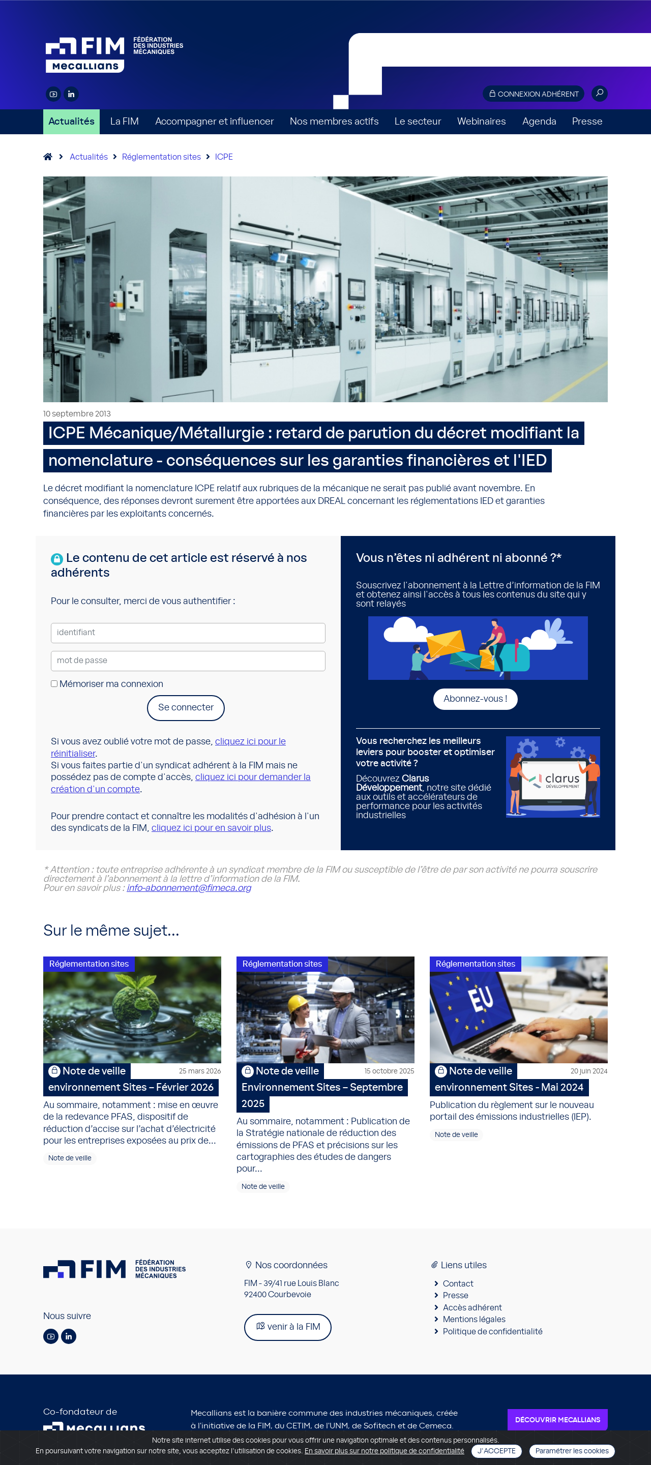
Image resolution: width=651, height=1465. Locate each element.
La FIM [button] (124, 122)
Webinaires (481, 122)
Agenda (539, 122)
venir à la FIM (287, 1326)
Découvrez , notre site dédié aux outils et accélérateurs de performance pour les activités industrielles (427, 778)
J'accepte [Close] (497, 1451)
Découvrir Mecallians (557, 1420)
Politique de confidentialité (493, 1332)
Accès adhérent (472, 1308)
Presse (587, 122)
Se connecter (186, 707)
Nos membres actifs (334, 122)
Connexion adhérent (533, 93)
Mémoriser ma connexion (107, 684)
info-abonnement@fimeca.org (189, 888)
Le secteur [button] (418, 122)
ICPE (224, 157)
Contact (458, 1284)
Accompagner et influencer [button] (214, 122)
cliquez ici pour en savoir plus (211, 828)
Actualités (71, 122)
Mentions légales (474, 1319)
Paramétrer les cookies (572, 1451)
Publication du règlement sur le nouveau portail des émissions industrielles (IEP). (519, 1092)
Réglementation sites (161, 157)
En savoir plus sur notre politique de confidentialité (384, 1451)
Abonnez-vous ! (475, 699)
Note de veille (70, 1158)
